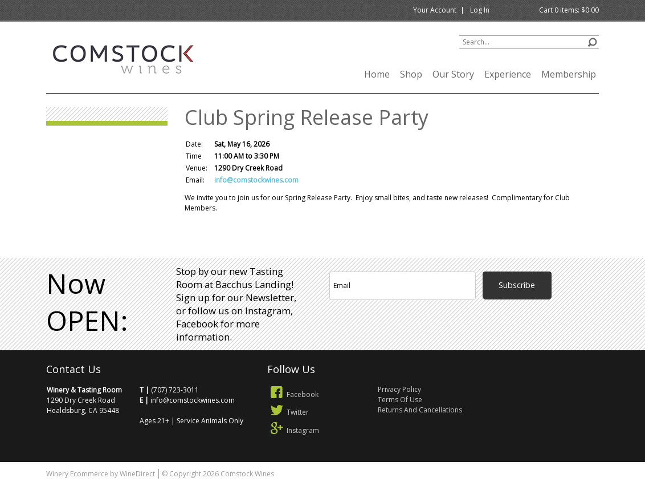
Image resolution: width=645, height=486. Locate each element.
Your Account (434, 10)
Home (377, 74)
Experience (507, 74)
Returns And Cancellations (420, 410)
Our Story (453, 74)
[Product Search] (529, 42)
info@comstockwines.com (256, 180)
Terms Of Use (400, 399)
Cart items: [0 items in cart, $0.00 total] (569, 10)
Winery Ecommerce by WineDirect (100, 474)
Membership (568, 74)
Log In (479, 10)
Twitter (288, 412)
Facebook (293, 394)
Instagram (293, 430)
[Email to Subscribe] (402, 286)
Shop (411, 74)
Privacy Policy (399, 389)
